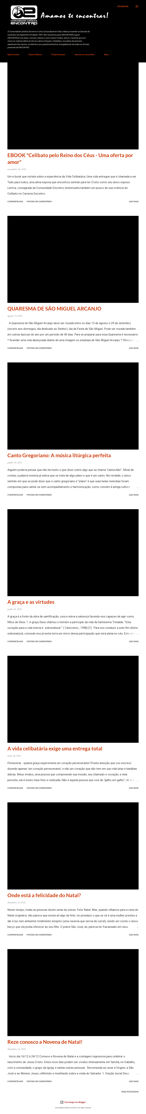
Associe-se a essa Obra (85, 54)
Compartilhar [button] (15, 201)
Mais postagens (130, 1091)
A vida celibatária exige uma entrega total (54, 748)
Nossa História (35, 54)
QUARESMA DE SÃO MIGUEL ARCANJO (54, 308)
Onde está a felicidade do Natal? (44, 895)
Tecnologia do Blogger (73, 1102)
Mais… (107, 54)
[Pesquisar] (122, 6)
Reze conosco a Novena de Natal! (45, 1042)
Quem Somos (13, 54)
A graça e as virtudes (30, 602)
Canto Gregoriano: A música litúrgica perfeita (59, 455)
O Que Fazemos (58, 54)
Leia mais (134, 201)
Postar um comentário (39, 201)
